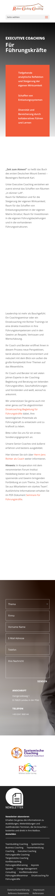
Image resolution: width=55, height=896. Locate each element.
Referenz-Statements (18, 893)
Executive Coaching (27, 851)
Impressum (38, 889)
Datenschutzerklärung (18, 889)
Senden (42, 681)
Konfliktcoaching (13, 861)
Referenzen (38, 893)
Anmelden (11, 834)
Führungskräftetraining (17, 865)
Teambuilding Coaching (17, 844)
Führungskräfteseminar (17, 875)
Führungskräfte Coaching (18, 854)
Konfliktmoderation (28, 872)
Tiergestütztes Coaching (17, 858)
